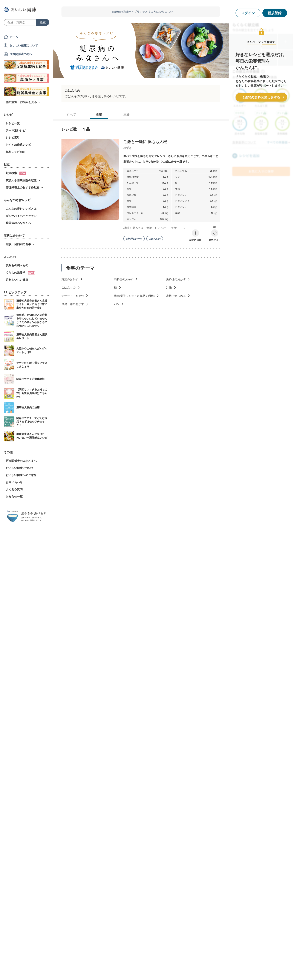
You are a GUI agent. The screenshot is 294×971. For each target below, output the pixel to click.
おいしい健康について (24, 45)
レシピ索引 (13, 137)
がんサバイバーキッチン (21, 216)
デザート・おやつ (72, 296)
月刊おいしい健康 (17, 280)
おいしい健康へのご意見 (21, 475)
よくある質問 (14, 489)
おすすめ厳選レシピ (18, 144)
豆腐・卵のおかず (72, 304)
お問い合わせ (14, 482)
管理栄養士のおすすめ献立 (22, 187)
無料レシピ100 (15, 152)
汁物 (169, 287)
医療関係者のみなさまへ (21, 461)
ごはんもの (155, 238)
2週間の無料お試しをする (261, 97)
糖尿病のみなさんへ (18, 223)
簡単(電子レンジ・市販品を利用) (134, 296)
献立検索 (16, 173)
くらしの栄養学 (20, 272)
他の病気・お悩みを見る (21, 102)
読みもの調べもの (17, 265)
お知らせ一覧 (14, 496)
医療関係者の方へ (21, 54)
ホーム (14, 37)
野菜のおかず (69, 279)
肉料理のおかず (134, 238)
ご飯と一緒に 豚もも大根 (145, 141)
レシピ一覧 (13, 123)
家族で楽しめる (176, 296)
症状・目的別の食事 (18, 244)
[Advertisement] (147, 961)
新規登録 (275, 13)
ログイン (248, 13)
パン (116, 304)
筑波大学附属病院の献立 (21, 180)
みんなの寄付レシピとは (21, 209)
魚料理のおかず (176, 279)
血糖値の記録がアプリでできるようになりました (142, 11)
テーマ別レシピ (15, 130)
